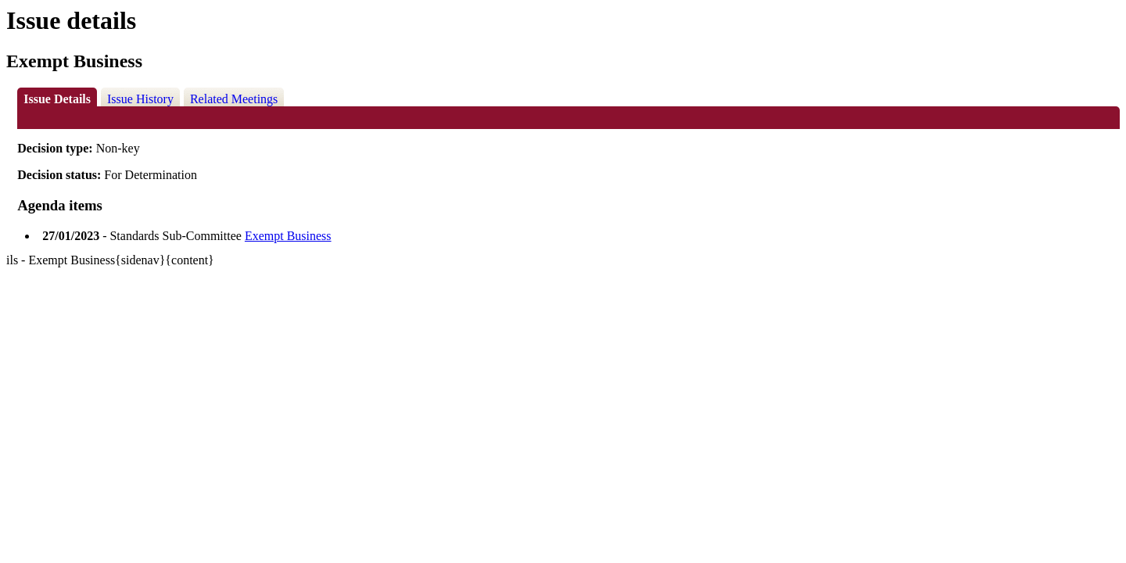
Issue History (140, 99)
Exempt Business (288, 235)
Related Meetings (234, 99)
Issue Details (57, 99)
